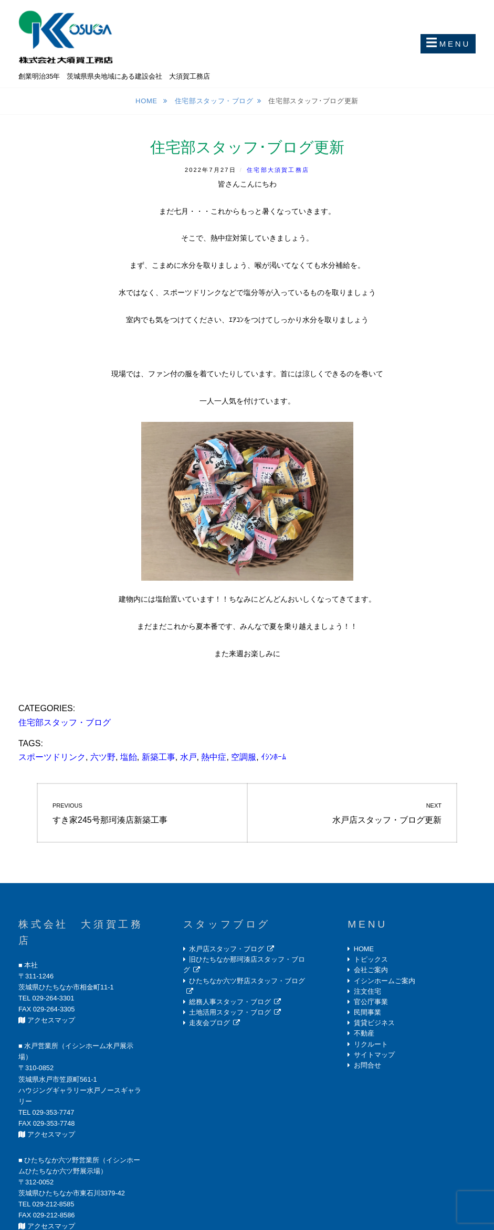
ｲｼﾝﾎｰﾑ (273, 757)
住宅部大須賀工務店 (278, 170)
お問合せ (367, 1065)
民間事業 (367, 1012)
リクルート (371, 1044)
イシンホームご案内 (384, 981)
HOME (364, 949)
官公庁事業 (371, 1002)
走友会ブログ (209, 1023)
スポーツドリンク (52, 757)
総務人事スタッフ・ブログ (230, 1002)
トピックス (371, 959)
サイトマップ (374, 1055)
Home (147, 101)
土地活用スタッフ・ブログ (230, 1012)
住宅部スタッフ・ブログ (214, 101)
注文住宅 (367, 991)
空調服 (243, 757)
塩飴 (128, 757)
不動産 (364, 1033)
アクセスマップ (51, 1020)
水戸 (188, 757)
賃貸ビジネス (374, 1023)
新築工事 (158, 757)
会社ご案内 (371, 970)
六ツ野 (102, 757)
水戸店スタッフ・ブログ (226, 949)
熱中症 (213, 757)
